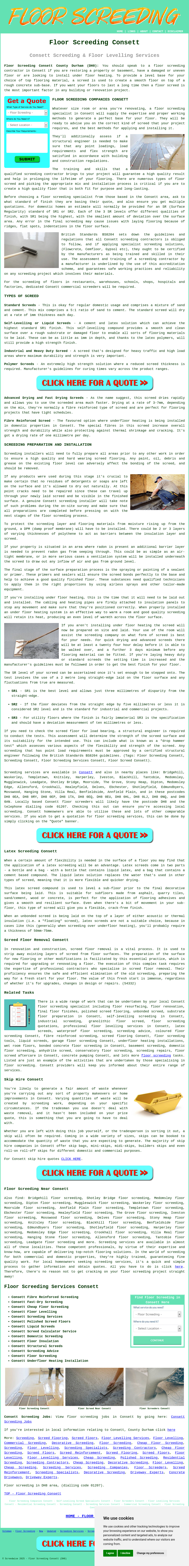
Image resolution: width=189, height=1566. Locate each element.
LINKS (131, 31)
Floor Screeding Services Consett (51, 1286)
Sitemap (6, 1531)
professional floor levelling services (103, 1026)
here (179, 1267)
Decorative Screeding (72, 1443)
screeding (13, 811)
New (41, 1531)
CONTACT (157, 31)
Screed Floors (84, 1438)
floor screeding (169, 66)
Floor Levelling (168, 1438)
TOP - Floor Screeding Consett (32, 1494)
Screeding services (117, 1242)
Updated (51, 1531)
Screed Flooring (53, 1438)
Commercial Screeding (25, 1443)
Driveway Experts (147, 1472)
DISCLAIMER (175, 31)
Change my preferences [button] (150, 1553)
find (19, 1198)
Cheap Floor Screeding (160, 1443)
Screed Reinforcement (80, 1453)
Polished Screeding (139, 1458)
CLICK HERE (71, 1159)
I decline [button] (125, 1553)
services (12, 816)
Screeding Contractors (134, 1448)
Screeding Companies (108, 1467)
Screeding (25, 1438)
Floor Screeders (150, 1467)
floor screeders (77, 802)
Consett (86, 772)
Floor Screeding (115, 1443)
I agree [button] (110, 1553)
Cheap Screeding (99, 1458)
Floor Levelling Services (125, 1438)
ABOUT (144, 31)
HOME (120, 31)
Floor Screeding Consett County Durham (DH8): (51, 66)
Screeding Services (62, 1467)
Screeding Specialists (85, 1448)
